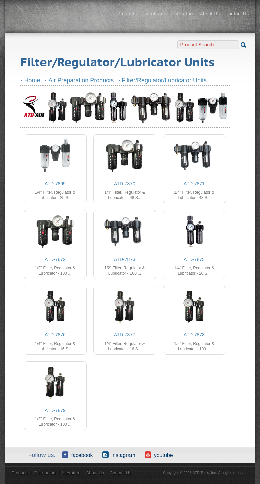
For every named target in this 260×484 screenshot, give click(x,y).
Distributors (155, 13)
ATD (62, 14)
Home (32, 80)
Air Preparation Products (81, 80)
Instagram (118, 454)
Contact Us (237, 13)
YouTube (159, 454)
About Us (210, 13)
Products (127, 13)
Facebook (77, 454)
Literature (183, 13)
